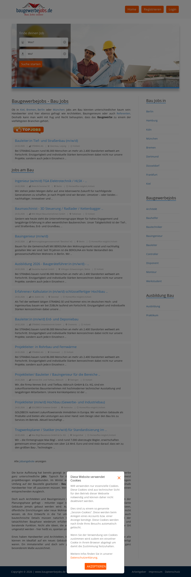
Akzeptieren (96, 566)
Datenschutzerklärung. (84, 557)
